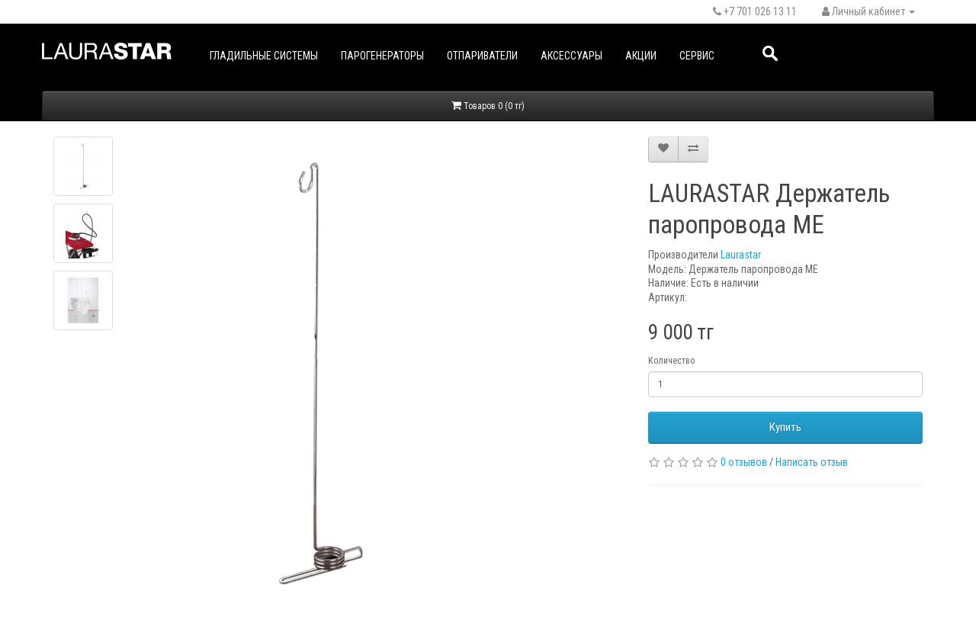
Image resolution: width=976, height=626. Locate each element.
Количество (671, 360)
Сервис (696, 56)
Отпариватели (482, 56)
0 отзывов (744, 462)
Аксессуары (571, 56)
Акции (641, 56)
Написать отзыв (811, 462)
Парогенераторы (382, 56)
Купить (785, 427)
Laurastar (741, 255)
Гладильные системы (264, 56)
